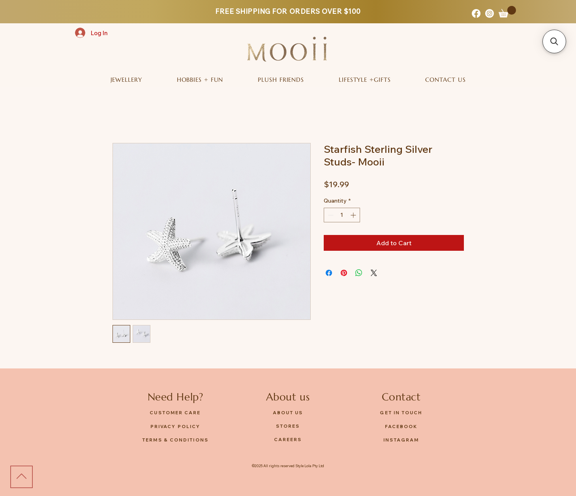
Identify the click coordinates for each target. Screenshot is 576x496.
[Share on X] (374, 273)
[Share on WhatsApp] (359, 273)
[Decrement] (330, 215)
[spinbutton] (342, 215)
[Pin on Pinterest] (344, 273)
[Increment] (354, 215)
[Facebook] (476, 13)
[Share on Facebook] (329, 273)
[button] (507, 11)
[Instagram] (489, 13)
